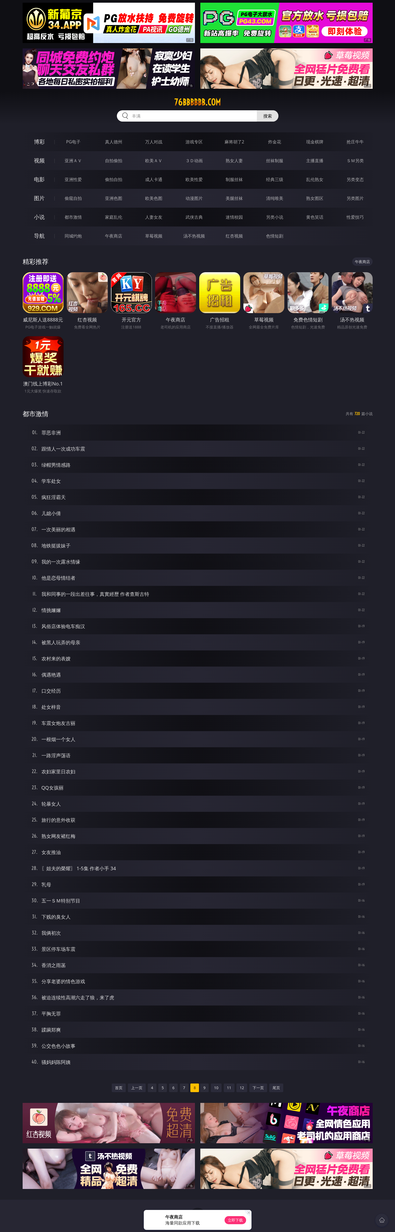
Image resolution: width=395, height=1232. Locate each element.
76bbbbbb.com (197, 102)
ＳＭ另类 (355, 161)
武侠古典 (194, 217)
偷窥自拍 (73, 198)
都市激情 (73, 217)
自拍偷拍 (113, 161)
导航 (39, 235)
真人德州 (113, 142)
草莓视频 (153, 236)
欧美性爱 (194, 179)
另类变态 (355, 179)
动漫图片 (194, 198)
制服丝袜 (234, 179)
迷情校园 (234, 217)
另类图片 (355, 198)
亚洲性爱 (73, 179)
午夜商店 (113, 236)
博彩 (39, 141)
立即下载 (235, 1220)
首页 (119, 1087)
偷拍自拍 (113, 179)
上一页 (136, 1087)
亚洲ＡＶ (73, 161)
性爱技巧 (355, 217)
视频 (39, 160)
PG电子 (73, 142)
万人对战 (153, 142)
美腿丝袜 (234, 198)
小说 (39, 217)
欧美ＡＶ (153, 161)
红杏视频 (234, 236)
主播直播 (314, 161)
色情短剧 (274, 236)
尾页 (276, 1087)
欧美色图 (153, 198)
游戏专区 (194, 142)
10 (216, 1087)
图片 (39, 198)
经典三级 (274, 179)
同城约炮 (73, 236)
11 (229, 1087)
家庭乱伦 (113, 217)
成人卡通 (153, 179)
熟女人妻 (234, 161)
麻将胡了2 (234, 142)
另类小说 (274, 217)
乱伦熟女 (314, 179)
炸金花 (274, 142)
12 (242, 1087)
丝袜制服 (274, 161)
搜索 (267, 116)
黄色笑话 (314, 217)
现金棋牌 (314, 142)
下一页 (258, 1087)
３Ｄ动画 (194, 161)
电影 (39, 179)
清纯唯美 (274, 198)
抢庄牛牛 (355, 142)
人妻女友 (153, 217)
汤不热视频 (194, 236)
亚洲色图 (113, 198)
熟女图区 (314, 198)
